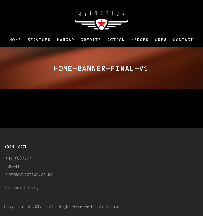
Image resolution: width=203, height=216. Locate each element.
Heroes (140, 40)
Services (39, 40)
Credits (91, 40)
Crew (161, 40)
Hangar (66, 40)
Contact (183, 40)
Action (116, 40)
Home (15, 40)
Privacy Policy (22, 187)
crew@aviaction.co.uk (29, 174)
